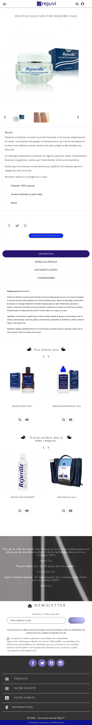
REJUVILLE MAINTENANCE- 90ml (67, 406)
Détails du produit (46, 261)
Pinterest (25, 226)
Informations (22, 707)
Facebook (32, 663)
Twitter (42, 663)
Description (46, 253)
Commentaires (46, 277)
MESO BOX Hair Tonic (66, 497)
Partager (9, 226)
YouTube (51, 663)
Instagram (60, 663)
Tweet (17, 226)
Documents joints (46, 269)
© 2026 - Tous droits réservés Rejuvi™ (46, 717)
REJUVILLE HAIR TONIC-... (23, 406)
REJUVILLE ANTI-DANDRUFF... (23, 497)
